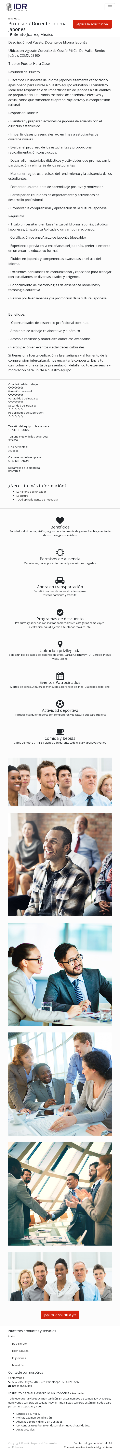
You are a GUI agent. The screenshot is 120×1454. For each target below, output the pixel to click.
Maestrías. (18, 1365)
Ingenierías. (19, 1358)
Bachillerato (19, 1343)
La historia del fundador (31, 491)
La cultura (22, 495)
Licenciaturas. (20, 1351)
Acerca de (77, 1393)
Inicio (11, 1336)
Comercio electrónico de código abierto (88, 1447)
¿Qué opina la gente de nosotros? (37, 499)
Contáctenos (16, 1378)
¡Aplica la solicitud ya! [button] (92, 24)
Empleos (13, 18)
